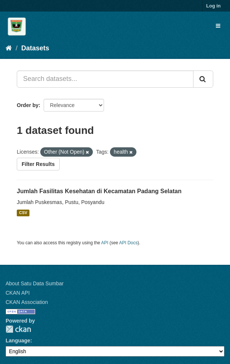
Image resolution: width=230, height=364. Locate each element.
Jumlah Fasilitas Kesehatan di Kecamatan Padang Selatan (99, 191)
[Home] (9, 48)
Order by (27, 105)
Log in (213, 6)
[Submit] (203, 79)
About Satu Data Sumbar (35, 283)
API (104, 242)
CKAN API (18, 293)
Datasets (35, 48)
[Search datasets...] (105, 79)
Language (18, 340)
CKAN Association (27, 302)
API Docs (128, 242)
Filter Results (38, 164)
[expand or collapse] (218, 25)
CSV (23, 213)
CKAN (18, 329)
